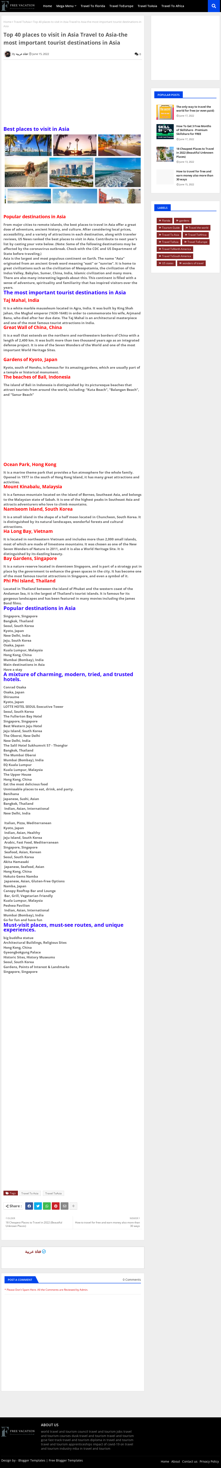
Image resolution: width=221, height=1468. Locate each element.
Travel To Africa (172, 6)
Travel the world (198, 227)
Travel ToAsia (147, 6)
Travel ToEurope (121, 6)
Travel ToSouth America (176, 256)
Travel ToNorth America (176, 249)
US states (168, 263)
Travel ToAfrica (197, 235)
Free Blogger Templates (66, 1460)
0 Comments (132, 1280)
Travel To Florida (93, 6)
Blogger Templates (31, 1460)
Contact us (189, 1461)
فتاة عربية (33, 1251)
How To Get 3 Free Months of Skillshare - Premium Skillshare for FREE (193, 130)
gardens (184, 220)
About (175, 1461)
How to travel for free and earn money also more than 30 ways (194, 175)
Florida (166, 220)
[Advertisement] (72, 96)
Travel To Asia (29, 1193)
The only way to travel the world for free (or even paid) (195, 108)
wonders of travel (193, 263)
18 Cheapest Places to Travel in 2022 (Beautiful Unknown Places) (195, 152)
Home (47, 6)
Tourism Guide (171, 227)
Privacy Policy (209, 1461)
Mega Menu (65, 6)
